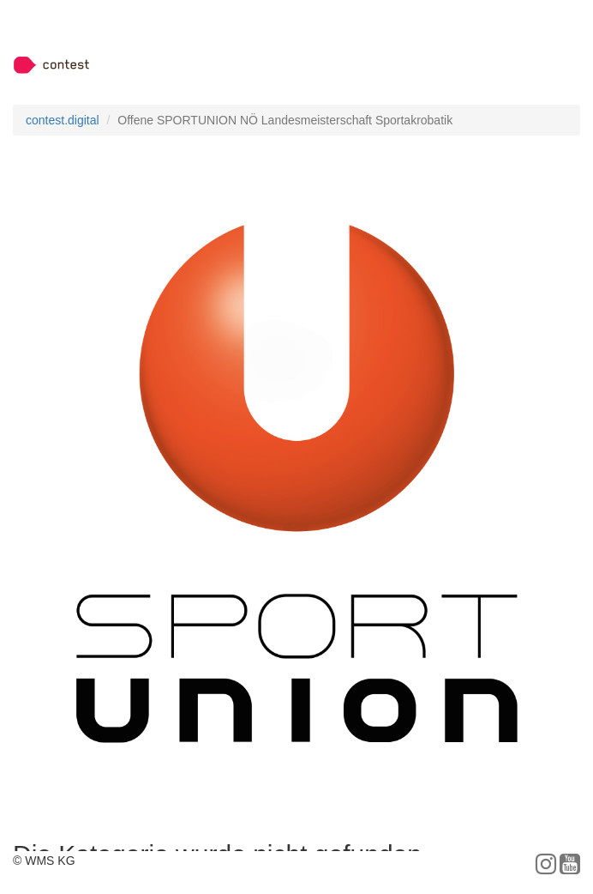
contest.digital (62, 120)
